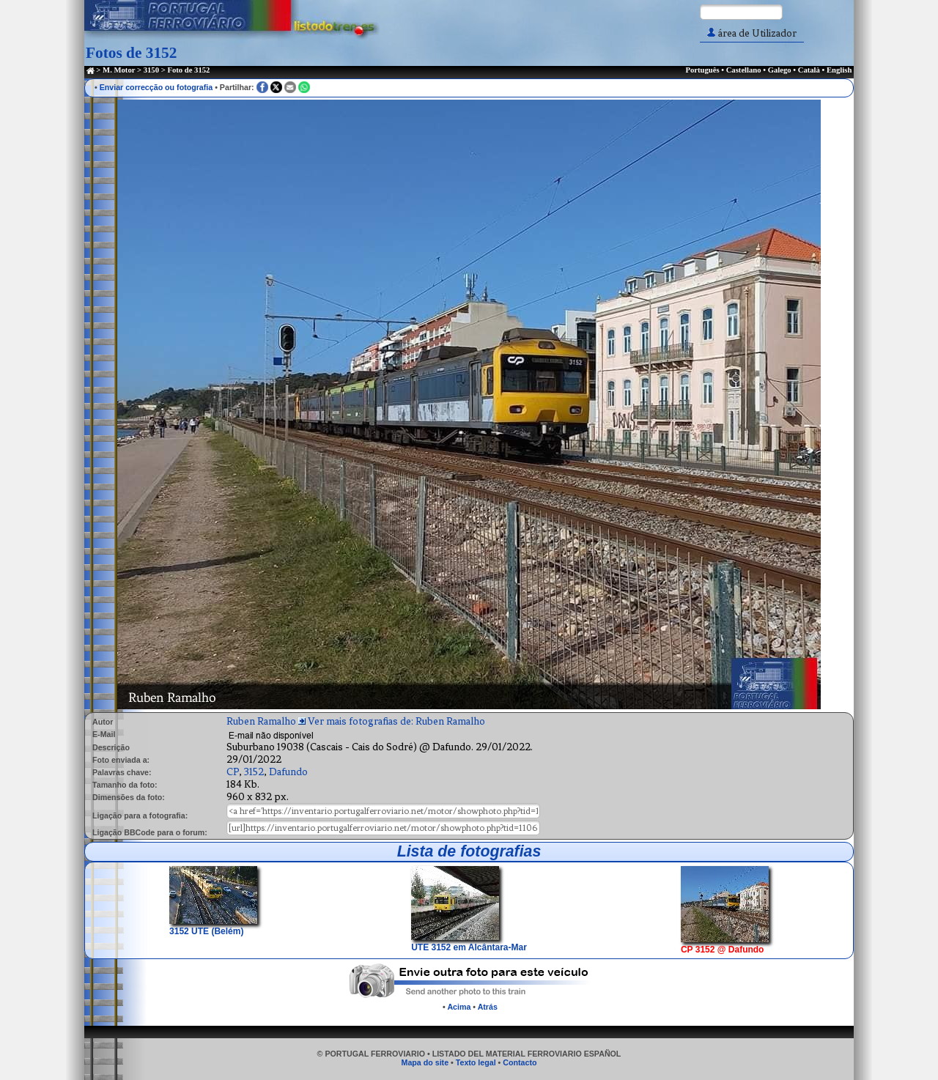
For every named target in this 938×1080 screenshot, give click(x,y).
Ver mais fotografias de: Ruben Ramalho (396, 721)
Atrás (488, 1006)
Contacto (519, 1062)
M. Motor (119, 70)
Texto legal (476, 1062)
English (839, 70)
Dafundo (288, 772)
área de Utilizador (752, 33)
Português (702, 70)
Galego (779, 70)
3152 (254, 772)
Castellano (743, 70)
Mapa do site (425, 1062)
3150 (151, 70)
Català (809, 70)
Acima (458, 1006)
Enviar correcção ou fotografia (156, 87)
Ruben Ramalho (261, 721)
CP (232, 772)
